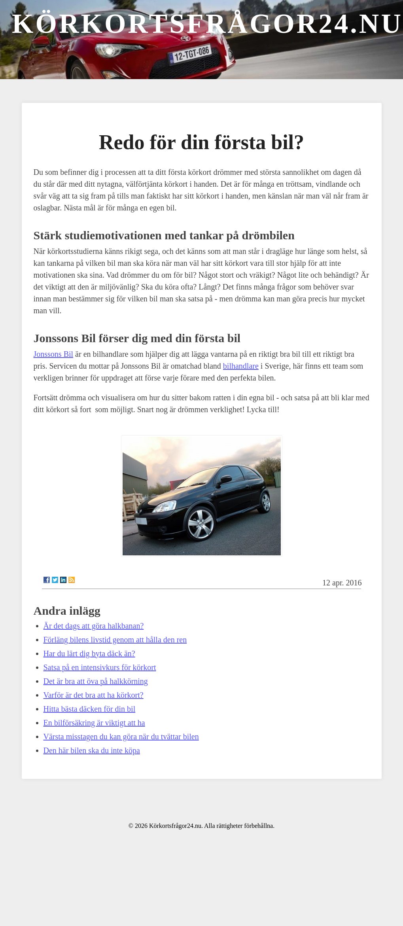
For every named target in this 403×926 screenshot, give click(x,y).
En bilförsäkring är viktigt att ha (94, 722)
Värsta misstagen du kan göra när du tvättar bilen (121, 736)
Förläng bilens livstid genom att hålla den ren (115, 639)
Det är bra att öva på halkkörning (96, 681)
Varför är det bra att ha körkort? (94, 695)
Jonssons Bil (54, 354)
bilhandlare (241, 366)
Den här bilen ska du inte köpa (92, 750)
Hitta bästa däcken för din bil (90, 708)
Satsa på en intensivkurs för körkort (100, 667)
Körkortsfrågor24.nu (207, 23)
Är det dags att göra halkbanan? (94, 625)
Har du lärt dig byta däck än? (89, 653)
